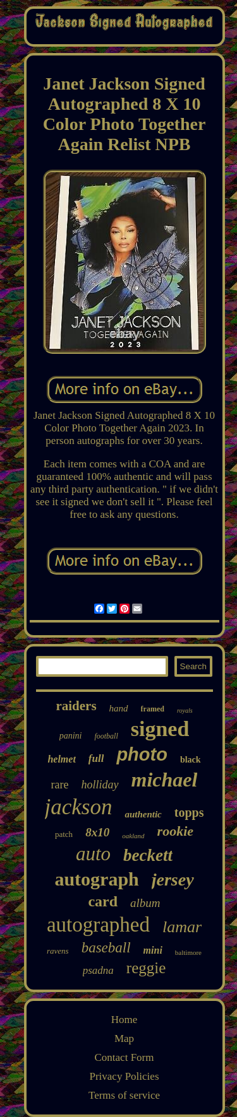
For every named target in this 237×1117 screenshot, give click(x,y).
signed (160, 728)
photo (141, 754)
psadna (98, 970)
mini (152, 950)
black (190, 759)
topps (189, 812)
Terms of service (124, 1095)
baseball (106, 948)
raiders (76, 705)
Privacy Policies (124, 1076)
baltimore (188, 952)
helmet (61, 759)
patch (64, 834)
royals (185, 710)
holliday (100, 784)
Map (124, 1038)
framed (152, 709)
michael (164, 779)
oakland (133, 835)
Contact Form (124, 1057)
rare (60, 784)
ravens (58, 951)
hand (118, 708)
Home (124, 1020)
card (103, 901)
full (96, 758)
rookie (175, 831)
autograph (96, 878)
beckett (148, 855)
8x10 (97, 832)
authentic (143, 814)
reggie (146, 967)
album (145, 902)
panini (70, 735)
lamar (182, 927)
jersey (173, 879)
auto (93, 854)
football (106, 736)
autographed (98, 924)
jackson (78, 807)
